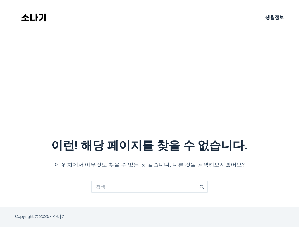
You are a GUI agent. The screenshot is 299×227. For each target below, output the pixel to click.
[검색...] (143, 187)
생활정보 (274, 17)
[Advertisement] (149, 79)
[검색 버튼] (202, 187)
